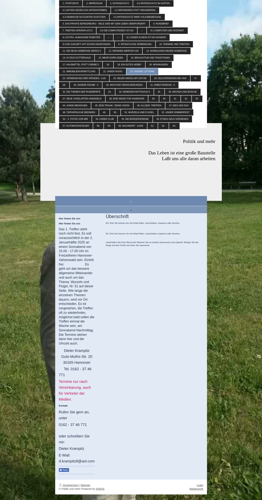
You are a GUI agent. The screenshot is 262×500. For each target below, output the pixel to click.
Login (200, 485)
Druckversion (69, 485)
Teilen (64, 470)
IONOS (100, 488)
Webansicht (196, 488)
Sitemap (85, 485)
